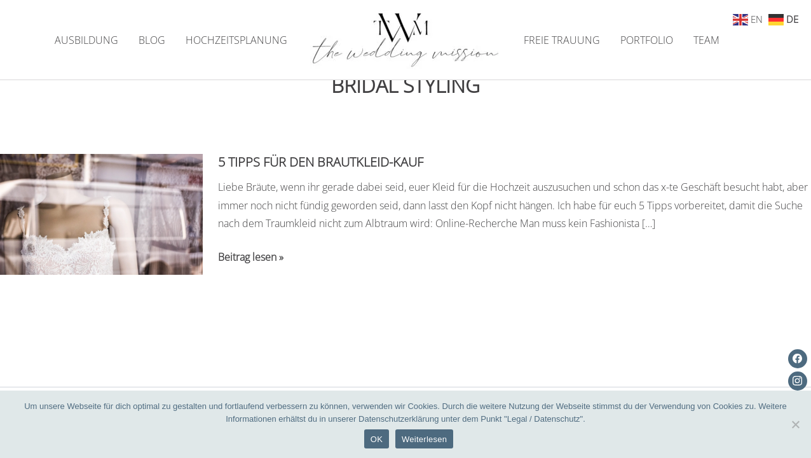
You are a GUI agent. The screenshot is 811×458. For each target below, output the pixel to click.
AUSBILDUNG (86, 40)
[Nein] (795, 424)
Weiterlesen (424, 439)
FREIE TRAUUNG (562, 40)
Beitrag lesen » (250, 257)
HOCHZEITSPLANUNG (236, 40)
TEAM (706, 40)
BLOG (152, 40)
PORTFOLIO (646, 40)
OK (377, 439)
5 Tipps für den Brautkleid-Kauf (320, 161)
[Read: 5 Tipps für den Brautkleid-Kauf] (101, 213)
